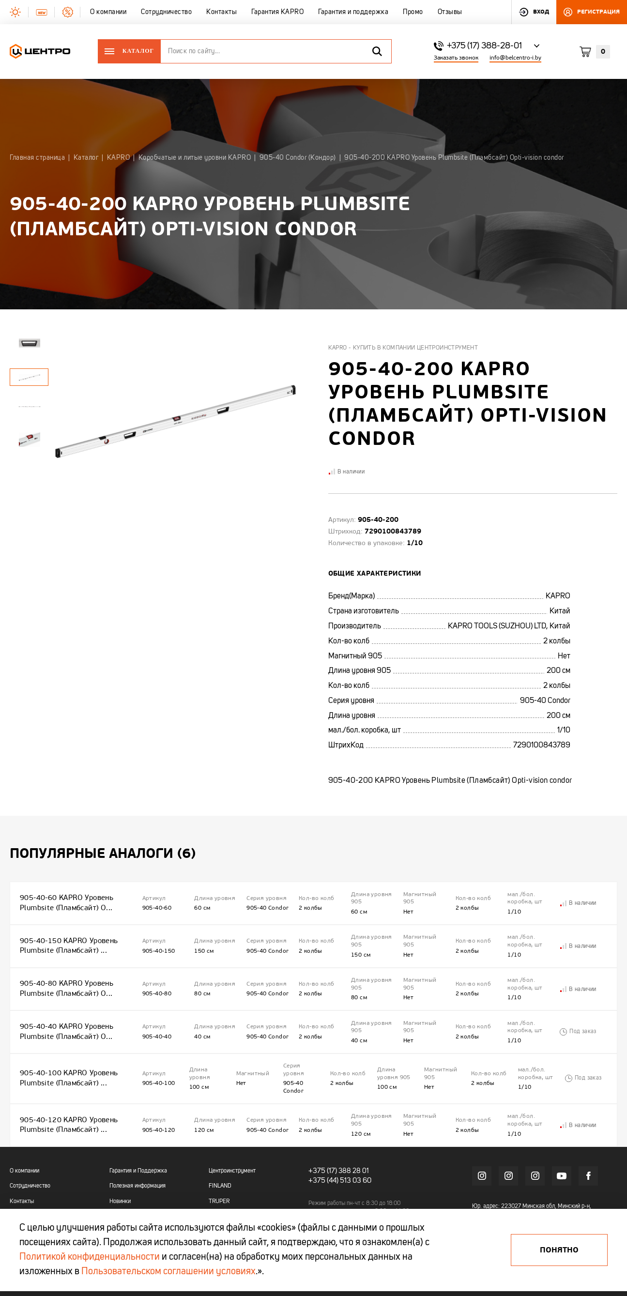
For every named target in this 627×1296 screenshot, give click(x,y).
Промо (18, 1204)
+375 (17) (321, 1127)
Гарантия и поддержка (38, 1189)
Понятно (559, 1250)
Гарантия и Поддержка (138, 1128)
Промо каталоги (129, 1189)
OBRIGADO (222, 1189)
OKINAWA (221, 1204)
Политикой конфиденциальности (89, 1257)
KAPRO (218, 1174)
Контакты (22, 1158)
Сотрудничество (30, 1143)
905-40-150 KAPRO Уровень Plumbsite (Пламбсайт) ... (66, 935)
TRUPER (219, 1158)
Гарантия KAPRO (30, 1174)
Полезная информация (137, 1143)
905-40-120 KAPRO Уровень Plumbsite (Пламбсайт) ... (66, 1085)
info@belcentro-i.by (515, 57)
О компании (24, 1128)
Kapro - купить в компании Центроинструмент (403, 348)
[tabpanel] (29, 406)
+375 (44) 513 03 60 (337, 1136)
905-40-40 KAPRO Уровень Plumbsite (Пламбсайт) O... (64, 1006)
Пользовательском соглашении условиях (168, 1272)
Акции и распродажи (135, 1174)
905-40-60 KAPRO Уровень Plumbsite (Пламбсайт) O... (64, 899)
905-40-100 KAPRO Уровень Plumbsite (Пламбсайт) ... (66, 1045)
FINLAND (220, 1143)
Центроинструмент (232, 1128)
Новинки (120, 1158)
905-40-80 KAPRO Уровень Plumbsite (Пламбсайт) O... (64, 970)
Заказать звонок (456, 57)
